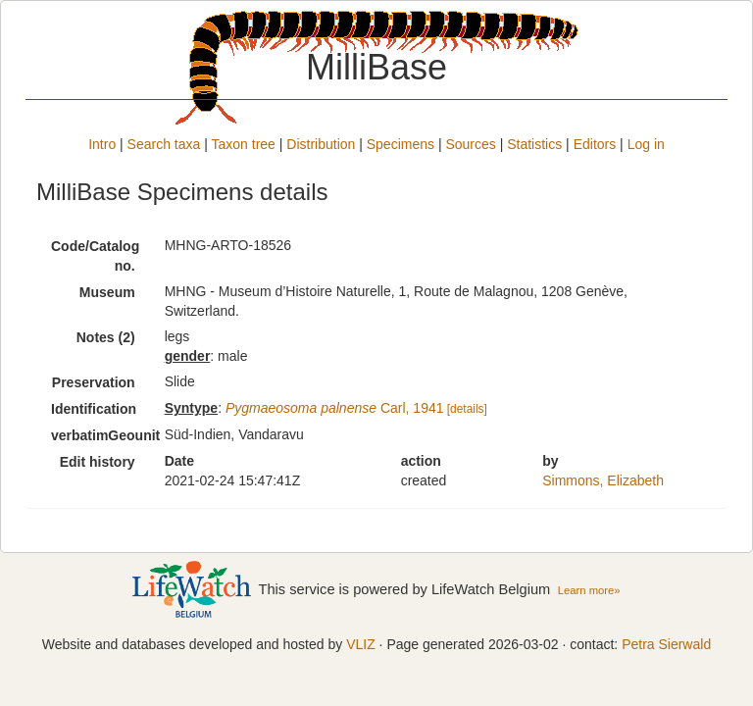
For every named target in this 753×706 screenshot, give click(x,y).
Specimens (400, 144)
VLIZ (361, 644)
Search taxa (164, 144)
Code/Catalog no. (95, 256)
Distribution (320, 144)
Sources (470, 144)
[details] (467, 409)
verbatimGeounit (100, 435)
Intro (102, 144)
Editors (595, 144)
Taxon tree (244, 144)
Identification (93, 409)
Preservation (93, 382)
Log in (646, 144)
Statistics (534, 144)
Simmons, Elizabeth (603, 480)
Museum (107, 292)
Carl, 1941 (335, 408)
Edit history (97, 462)
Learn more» (589, 590)
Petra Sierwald (666, 644)
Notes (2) (105, 337)
